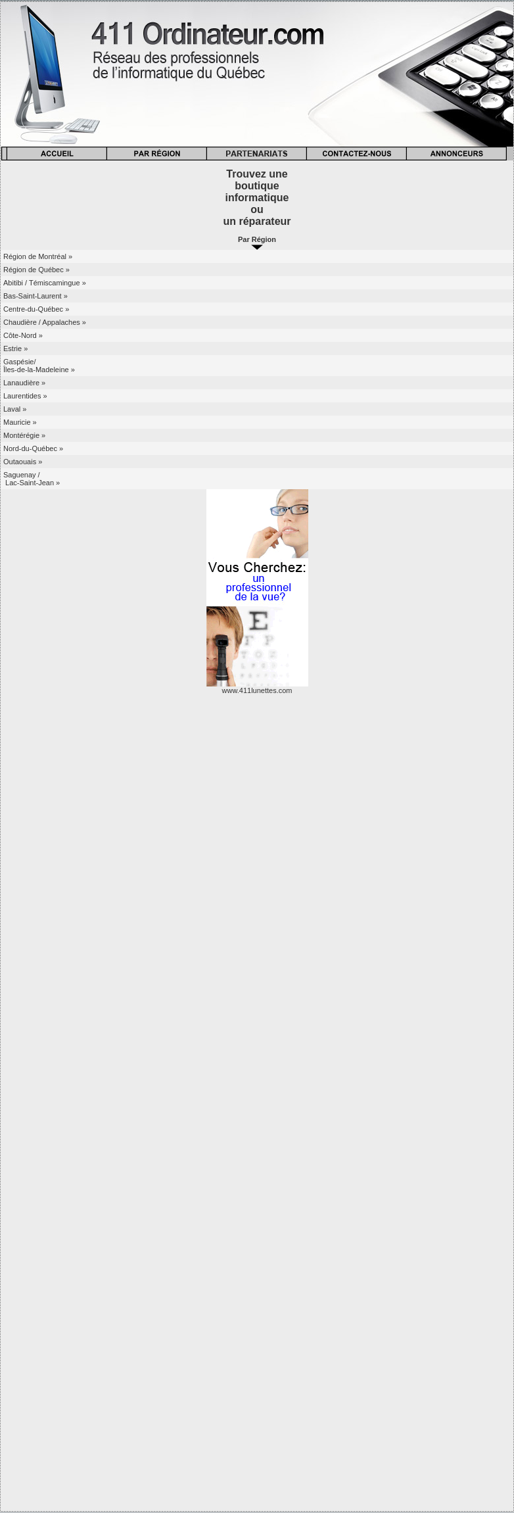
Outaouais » (22, 462)
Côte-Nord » (23, 335)
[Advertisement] (257, 912)
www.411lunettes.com (257, 690)
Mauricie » (20, 422)
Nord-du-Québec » (33, 448)
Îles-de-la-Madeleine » (39, 369)
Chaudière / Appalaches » (44, 322)
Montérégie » (24, 435)
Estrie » (15, 348)
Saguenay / (21, 475)
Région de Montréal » (37, 256)
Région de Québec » (36, 270)
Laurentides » (25, 396)
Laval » (14, 409)
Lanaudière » (24, 383)
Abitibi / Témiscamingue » (44, 283)
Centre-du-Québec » (36, 309)
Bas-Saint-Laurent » (35, 296)
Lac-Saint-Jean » (31, 483)
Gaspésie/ (19, 362)
